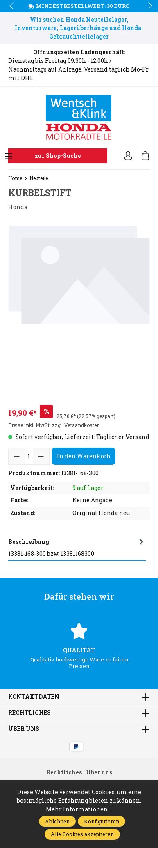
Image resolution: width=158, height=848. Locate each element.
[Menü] (8, 157)
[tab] (77, 547)
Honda (17, 207)
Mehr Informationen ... (79, 809)
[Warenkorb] (145, 156)
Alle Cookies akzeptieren (82, 834)
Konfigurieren (101, 821)
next (148, 6)
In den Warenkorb (83, 456)
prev (12, 6)
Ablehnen (57, 821)
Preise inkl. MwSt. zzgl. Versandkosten (54, 425)
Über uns (23, 729)
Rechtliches (29, 713)
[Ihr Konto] (128, 156)
